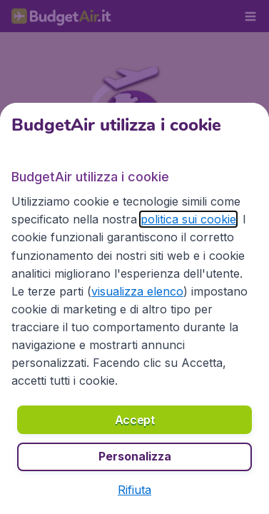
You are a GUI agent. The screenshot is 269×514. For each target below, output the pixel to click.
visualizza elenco (137, 291)
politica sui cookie (188, 219)
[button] (134, 490)
